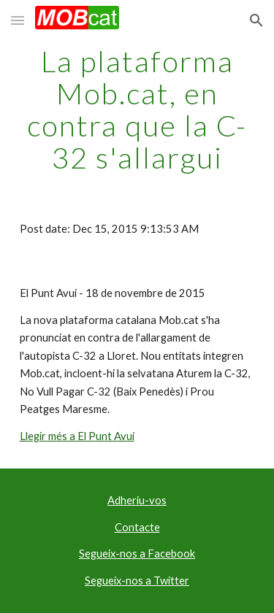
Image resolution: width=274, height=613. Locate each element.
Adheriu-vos (137, 500)
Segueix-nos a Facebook (137, 553)
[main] (137, 109)
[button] (17, 20)
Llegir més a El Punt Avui (77, 436)
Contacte (137, 527)
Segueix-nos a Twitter (137, 580)
